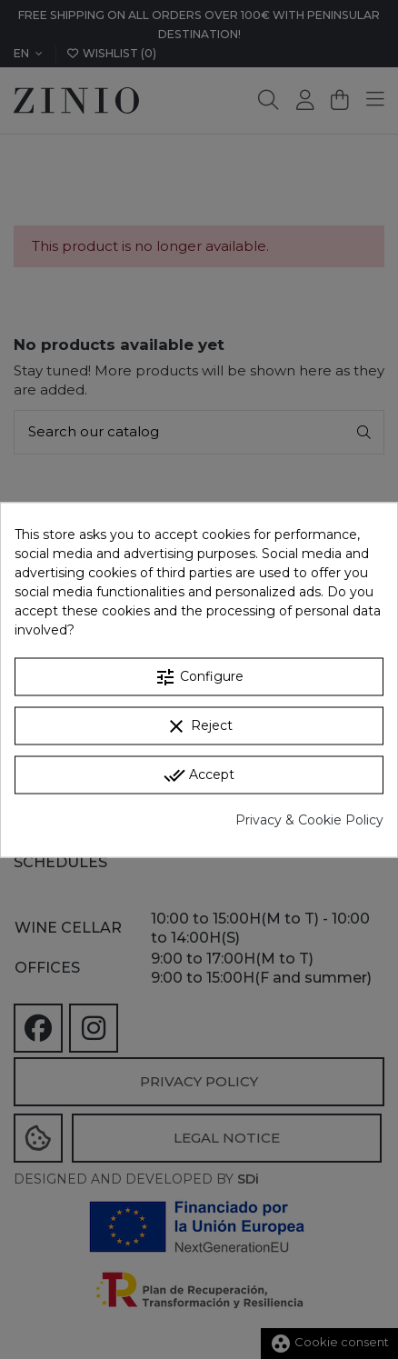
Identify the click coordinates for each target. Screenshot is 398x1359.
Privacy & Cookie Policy (309, 819)
